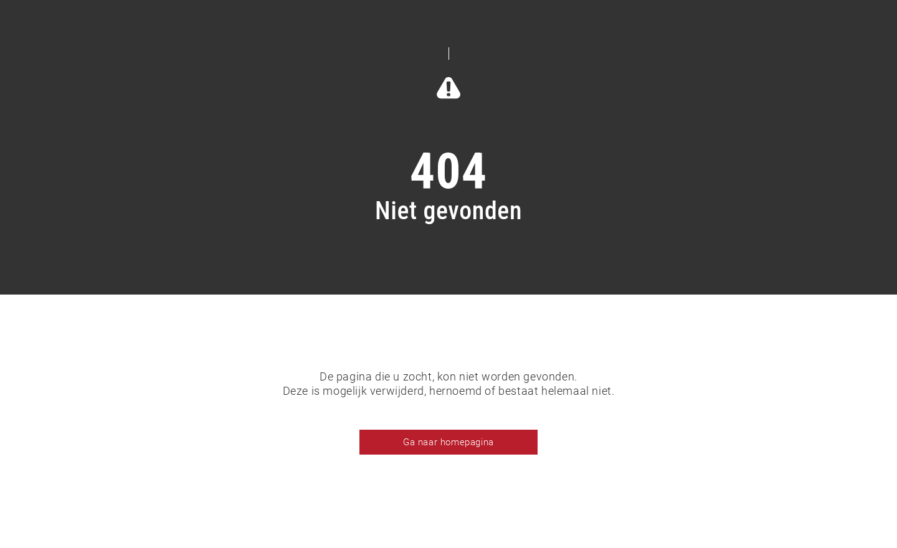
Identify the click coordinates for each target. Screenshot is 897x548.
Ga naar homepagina (448, 442)
